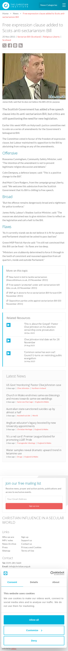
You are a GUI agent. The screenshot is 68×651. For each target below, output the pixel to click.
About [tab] (55, 582)
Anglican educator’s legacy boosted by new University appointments (31, 424)
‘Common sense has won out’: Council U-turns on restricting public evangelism (43, 355)
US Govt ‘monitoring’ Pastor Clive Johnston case (33, 385)
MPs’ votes (7, 540)
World (35, 415)
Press (5, 547)
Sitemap (6, 550)
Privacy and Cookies (31, 547)
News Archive (9, 544)
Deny (34, 640)
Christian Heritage (24, 429)
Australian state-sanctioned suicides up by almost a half (30, 410)
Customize (34, 630)
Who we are (8, 537)
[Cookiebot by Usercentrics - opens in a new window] (50, 573)
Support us (26, 540)
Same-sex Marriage (25, 402)
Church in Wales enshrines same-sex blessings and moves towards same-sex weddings (33, 397)
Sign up (24, 537)
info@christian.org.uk (19, 566)
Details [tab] (34, 582)
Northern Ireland (39, 388)
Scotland (6, 40)
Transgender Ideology (26, 443)
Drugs (19, 457)
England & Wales (42, 402)
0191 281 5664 (13, 563)
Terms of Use (27, 550)
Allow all (34, 619)
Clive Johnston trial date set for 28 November (42, 341)
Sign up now (34, 506)
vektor (13, 648)
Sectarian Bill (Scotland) (29, 36)
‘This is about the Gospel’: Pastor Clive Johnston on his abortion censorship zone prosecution (41, 327)
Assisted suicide (23, 415)
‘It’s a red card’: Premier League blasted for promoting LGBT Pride (30, 438)
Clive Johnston (23, 388)
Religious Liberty (51, 36)
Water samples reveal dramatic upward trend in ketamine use (33, 451)
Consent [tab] (12, 582)
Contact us (26, 544)
